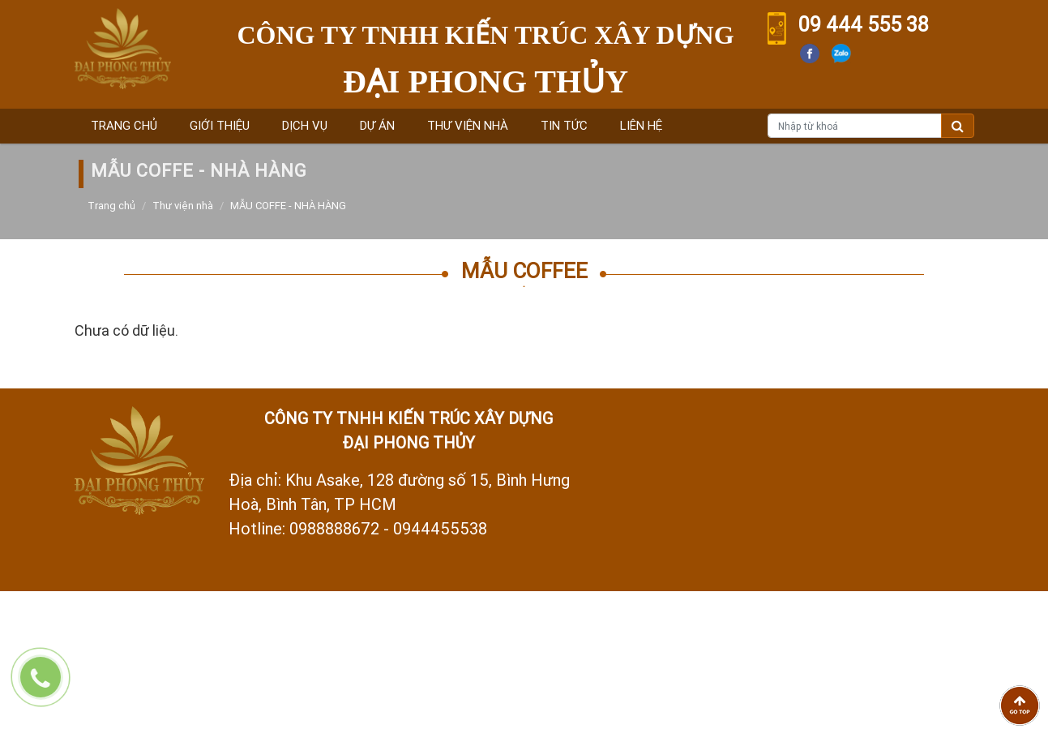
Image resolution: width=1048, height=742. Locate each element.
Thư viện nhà (467, 125)
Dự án (377, 125)
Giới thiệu (220, 125)
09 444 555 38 (863, 24)
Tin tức (564, 125)
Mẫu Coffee (524, 271)
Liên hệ (641, 125)
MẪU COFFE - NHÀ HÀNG (288, 205)
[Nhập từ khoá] (855, 126)
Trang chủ (124, 125)
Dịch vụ (304, 125)
